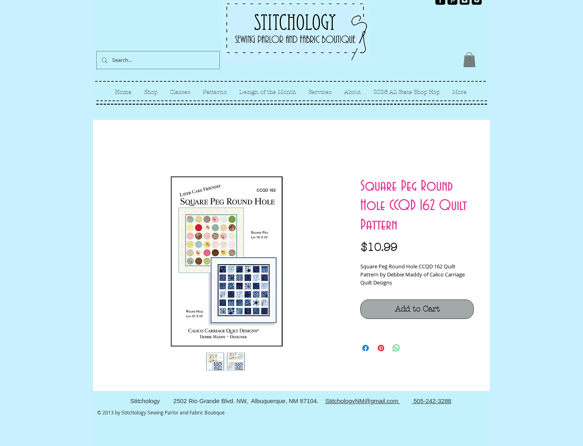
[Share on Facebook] (365, 348)
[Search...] (157, 60)
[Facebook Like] (468, 11)
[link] (469, 59)
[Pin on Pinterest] (381, 348)
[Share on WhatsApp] (396, 348)
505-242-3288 (431, 400)
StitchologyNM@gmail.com (362, 400)
